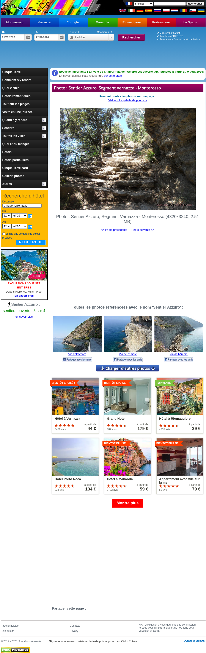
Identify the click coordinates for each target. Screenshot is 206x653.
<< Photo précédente (114, 229)
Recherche (31, 242)
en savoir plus (24, 316)
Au (37, 32)
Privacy (74, 630)
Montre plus (128, 503)
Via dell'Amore (77, 354)
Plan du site (7, 630)
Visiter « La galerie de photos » (127, 100)
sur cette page (113, 75)
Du (4, 32)
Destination (8, 201)
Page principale (10, 625)
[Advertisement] (103, 56)
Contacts (75, 625)
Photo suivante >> (143, 229)
